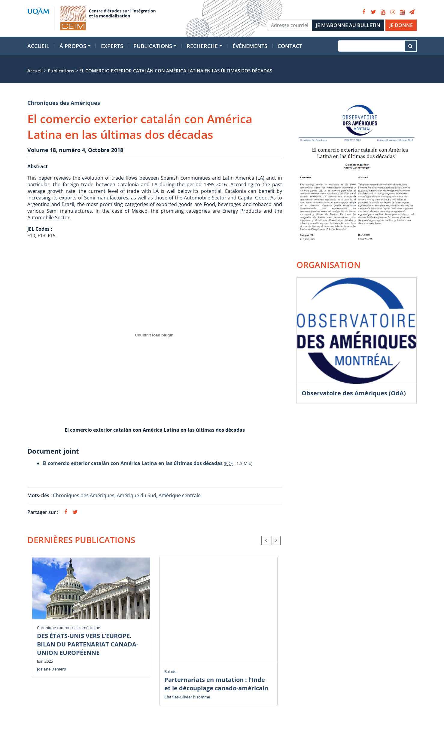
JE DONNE (401, 25)
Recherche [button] (202, 46)
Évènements (250, 46)
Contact (290, 46)
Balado (170, 671)
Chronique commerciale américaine (68, 627)
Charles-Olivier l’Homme (187, 697)
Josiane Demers (51, 669)
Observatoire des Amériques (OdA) (354, 393)
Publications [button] (152, 46)
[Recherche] (371, 46)
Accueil (38, 46)
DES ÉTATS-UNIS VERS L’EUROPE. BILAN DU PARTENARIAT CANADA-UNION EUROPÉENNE (87, 644)
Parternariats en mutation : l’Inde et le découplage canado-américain (216, 684)
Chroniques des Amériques (63, 102)
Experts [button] (112, 46)
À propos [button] (72, 46)
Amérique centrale (180, 495)
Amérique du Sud (136, 495)
